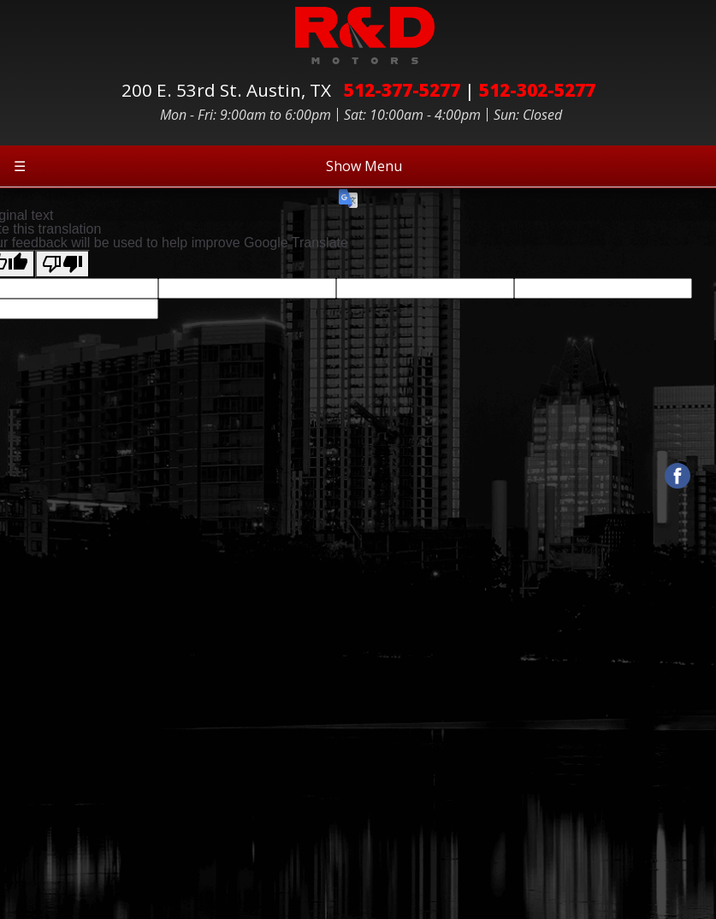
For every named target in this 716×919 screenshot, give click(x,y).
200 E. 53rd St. (230, 90)
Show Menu (208, 166)
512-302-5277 (537, 90)
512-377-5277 (402, 90)
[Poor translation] (62, 264)
